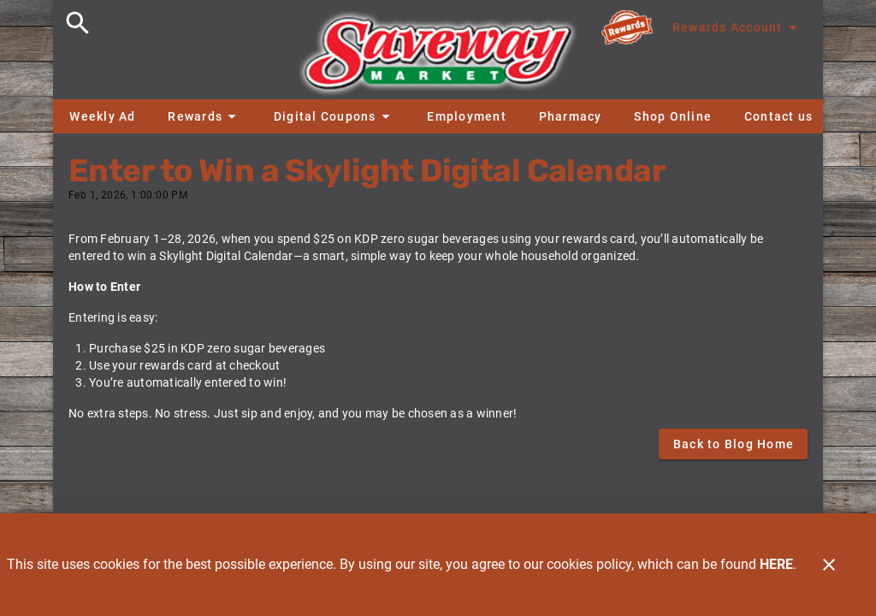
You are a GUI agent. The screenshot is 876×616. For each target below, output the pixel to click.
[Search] (78, 23)
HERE (776, 564)
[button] (204, 116)
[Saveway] (438, 57)
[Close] (829, 564)
